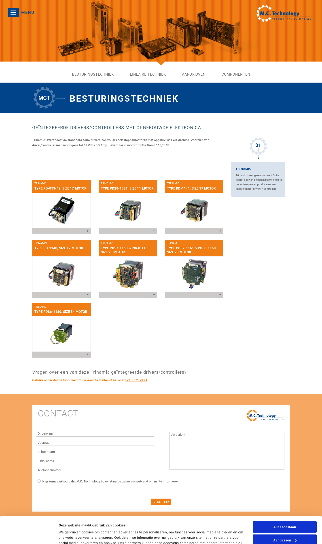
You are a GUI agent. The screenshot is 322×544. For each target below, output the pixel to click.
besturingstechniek (93, 75)
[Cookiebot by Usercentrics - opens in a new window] (29, 535)
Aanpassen (285, 514)
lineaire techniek (148, 75)
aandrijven (193, 75)
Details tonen (69, 535)
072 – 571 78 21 (136, 380)
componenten (236, 75)
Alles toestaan (284, 501)
